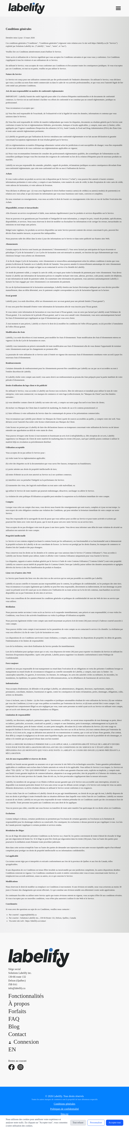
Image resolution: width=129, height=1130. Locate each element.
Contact (17, 1034)
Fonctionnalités (26, 996)
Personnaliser (96, 1122)
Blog (13, 1026)
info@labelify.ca (16, 988)
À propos (19, 1003)
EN (12, 1049)
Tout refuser (78, 1122)
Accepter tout (115, 1122)
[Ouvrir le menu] (118, 8)
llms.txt (64, 1114)
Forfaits (17, 1011)
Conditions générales (64, 1103)
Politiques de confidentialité (64, 1109)
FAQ (13, 1019)
